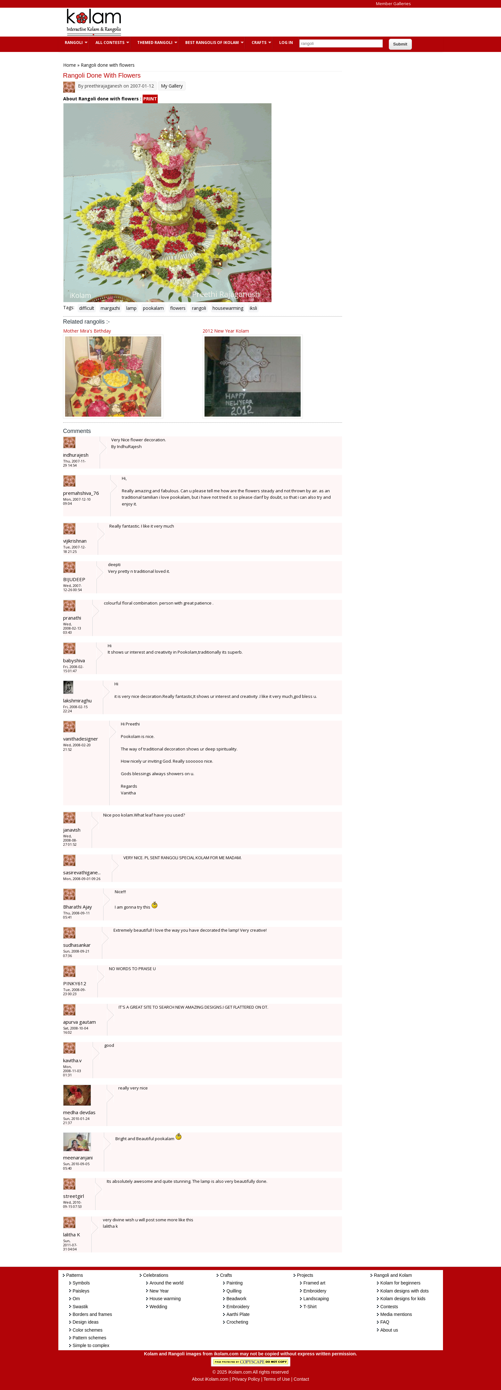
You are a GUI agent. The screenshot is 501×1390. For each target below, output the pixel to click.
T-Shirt (310, 1306)
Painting (235, 1282)
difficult (86, 308)
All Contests (109, 42)
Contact (301, 1379)
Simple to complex (91, 1345)
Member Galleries (393, 3)
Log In (286, 42)
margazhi (110, 308)
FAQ (384, 1322)
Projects (305, 1275)
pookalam (153, 308)
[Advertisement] (245, 22)
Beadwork (236, 1298)
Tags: (68, 307)
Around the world (167, 1282)
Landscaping (316, 1298)
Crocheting (237, 1322)
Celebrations (156, 1275)
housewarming (228, 308)
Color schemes (88, 1330)
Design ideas (86, 1322)
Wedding (158, 1306)
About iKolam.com (210, 1379)
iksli (253, 308)
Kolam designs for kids (403, 1298)
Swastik (80, 1306)
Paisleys (81, 1290)
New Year (159, 1290)
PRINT (150, 99)
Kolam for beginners (400, 1282)
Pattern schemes (89, 1337)
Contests (389, 1306)
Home (69, 65)
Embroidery (238, 1306)
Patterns (74, 1275)
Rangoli (73, 42)
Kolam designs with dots (404, 1290)
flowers (178, 308)
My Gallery (172, 86)
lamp (131, 308)
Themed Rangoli (154, 42)
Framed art (314, 1282)
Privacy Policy (246, 1379)
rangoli (199, 308)
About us (389, 1330)
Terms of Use (276, 1379)
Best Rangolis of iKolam (211, 42)
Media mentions (396, 1314)
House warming (165, 1298)
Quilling (234, 1290)
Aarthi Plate (238, 1314)
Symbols (81, 1282)
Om (76, 1298)
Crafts (258, 42)
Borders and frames (92, 1314)
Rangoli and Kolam (393, 1275)
